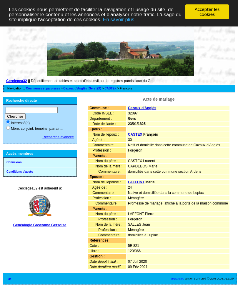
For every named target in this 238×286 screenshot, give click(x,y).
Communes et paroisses (43, 88)
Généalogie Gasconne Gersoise (39, 225)
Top (8, 278)
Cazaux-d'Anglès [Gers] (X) (82, 88)
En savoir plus (118, 19)
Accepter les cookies (207, 11)
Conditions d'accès (19, 171)
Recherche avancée (58, 137)
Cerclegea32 (16, 81)
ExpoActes (177, 278)
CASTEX (110, 88)
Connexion (14, 162)
